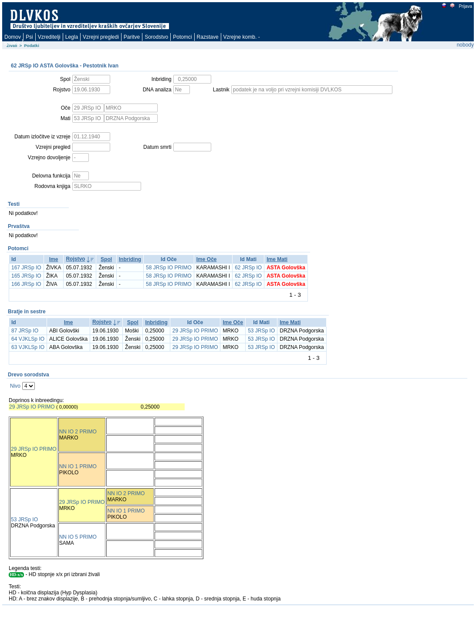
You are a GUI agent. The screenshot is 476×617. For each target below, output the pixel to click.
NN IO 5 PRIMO (78, 537)
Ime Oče (206, 259)
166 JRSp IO (26, 284)
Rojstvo (75, 259)
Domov (12, 37)
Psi (29, 37)
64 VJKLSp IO (27, 339)
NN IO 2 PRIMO (78, 432)
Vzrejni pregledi (101, 37)
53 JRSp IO (261, 331)
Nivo (15, 386)
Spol (106, 259)
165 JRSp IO (26, 276)
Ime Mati (277, 259)
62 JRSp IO (248, 268)
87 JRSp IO (24, 331)
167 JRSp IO (26, 268)
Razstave (208, 37)
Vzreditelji (49, 37)
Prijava (465, 6)
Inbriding (130, 259)
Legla (71, 37)
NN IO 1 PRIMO (78, 466)
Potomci (182, 37)
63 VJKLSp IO (27, 347)
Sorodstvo (156, 37)
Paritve (132, 37)
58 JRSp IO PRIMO (169, 268)
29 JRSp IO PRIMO (195, 331)
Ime (53, 259)
